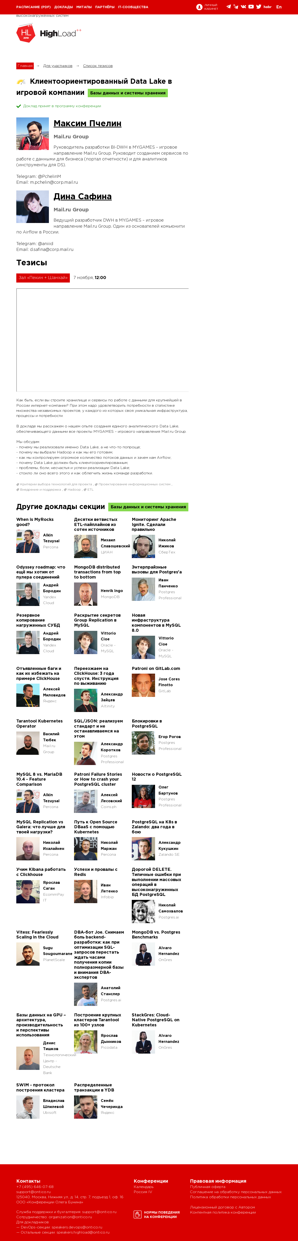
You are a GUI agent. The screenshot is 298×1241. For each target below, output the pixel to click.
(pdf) (46, 7)
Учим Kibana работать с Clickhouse (41, 872)
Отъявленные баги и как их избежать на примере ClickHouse (38, 674)
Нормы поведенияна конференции (162, 1214)
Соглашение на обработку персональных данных (236, 1192)
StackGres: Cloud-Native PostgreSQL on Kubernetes (155, 1020)
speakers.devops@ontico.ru (77, 1227)
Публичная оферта (207, 1187)
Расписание (28, 7)
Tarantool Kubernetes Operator (39, 723)
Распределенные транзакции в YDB (94, 1087)
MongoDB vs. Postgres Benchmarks (156, 935)
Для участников (57, 66)
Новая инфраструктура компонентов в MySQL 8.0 (156, 623)
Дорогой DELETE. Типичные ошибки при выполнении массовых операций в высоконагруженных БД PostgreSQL (156, 882)
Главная (25, 66)
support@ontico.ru (33, 1192)
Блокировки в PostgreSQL (147, 723)
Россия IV (143, 1192)
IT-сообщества (133, 7)
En (279, 7)
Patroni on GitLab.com (156, 669)
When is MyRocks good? (35, 522)
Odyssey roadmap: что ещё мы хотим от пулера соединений (40, 572)
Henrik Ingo (112, 591)
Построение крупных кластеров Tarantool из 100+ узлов (97, 1020)
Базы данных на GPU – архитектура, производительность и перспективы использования (41, 1025)
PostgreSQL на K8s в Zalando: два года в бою (154, 827)
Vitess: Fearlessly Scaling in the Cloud (37, 935)
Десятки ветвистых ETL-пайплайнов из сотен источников (96, 525)
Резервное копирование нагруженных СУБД (38, 620)
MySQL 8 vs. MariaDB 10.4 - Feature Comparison (39, 779)
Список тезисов (98, 66)
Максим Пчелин (88, 124)
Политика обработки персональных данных (230, 1197)
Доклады (63, 7)
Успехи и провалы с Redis (96, 872)
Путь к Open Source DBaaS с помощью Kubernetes (95, 827)
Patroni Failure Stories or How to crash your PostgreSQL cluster (98, 779)
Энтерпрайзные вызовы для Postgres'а (157, 570)
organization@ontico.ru (70, 1217)
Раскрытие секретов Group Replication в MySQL (97, 620)
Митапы (84, 7)
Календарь (144, 1187)
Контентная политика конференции (223, 1212)
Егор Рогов (170, 737)
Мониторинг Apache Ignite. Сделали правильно (154, 525)
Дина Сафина (83, 197)
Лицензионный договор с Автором (222, 1207)
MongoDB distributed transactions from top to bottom (97, 572)
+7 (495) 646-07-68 (35, 1187)
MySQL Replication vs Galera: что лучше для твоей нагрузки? (40, 827)
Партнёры (105, 7)
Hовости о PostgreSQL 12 (157, 777)
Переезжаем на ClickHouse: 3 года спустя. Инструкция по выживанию (96, 676)
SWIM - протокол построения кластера (40, 1087)
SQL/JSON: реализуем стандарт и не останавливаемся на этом (98, 728)
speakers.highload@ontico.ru (83, 1232)
